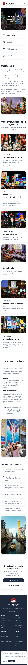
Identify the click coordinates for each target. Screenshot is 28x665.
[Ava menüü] (24, 3)
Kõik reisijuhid (18, 618)
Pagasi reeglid (18, 623)
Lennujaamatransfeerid (6, 639)
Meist (16, 634)
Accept (11, 661)
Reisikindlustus (4, 636)
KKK (15, 645)
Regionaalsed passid (6, 620)
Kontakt (16, 636)
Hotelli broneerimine (6, 641)
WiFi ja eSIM (3, 634)
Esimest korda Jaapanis (20, 627)
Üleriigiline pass (4, 618)
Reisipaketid (4, 644)
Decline (5, 661)
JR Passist (3, 627)
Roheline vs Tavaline (6, 623)
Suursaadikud (18, 639)
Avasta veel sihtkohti (13, 585)
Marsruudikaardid (19, 625)
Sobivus (3, 625)
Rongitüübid (17, 620)
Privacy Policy (21, 656)
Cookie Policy (10, 658)
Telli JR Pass (13, 580)
